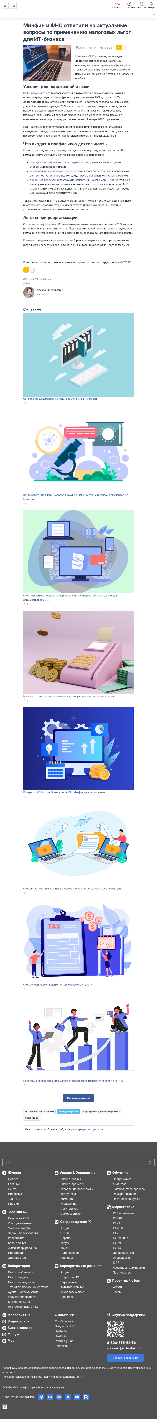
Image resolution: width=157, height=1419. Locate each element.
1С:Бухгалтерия (123, 1213)
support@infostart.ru (124, 1348)
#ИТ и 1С (38, 279)
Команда (66, 1198)
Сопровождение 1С (76, 1222)
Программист (122, 1179)
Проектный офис (126, 1281)
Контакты (61, 1346)
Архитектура (69, 1208)
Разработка (16, 1238)
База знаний (18, 1212)
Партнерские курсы (126, 1198)
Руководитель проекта (129, 1189)
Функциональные (20, 1223)
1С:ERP (117, 1218)
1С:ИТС (65, 1233)
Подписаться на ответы (39, 1111)
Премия (13, 1203)
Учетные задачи (19, 1228)
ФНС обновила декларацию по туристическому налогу (57, 984)
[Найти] (150, 1162)
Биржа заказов (20, 1328)
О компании (64, 1315)
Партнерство (69, 1252)
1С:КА (116, 1223)
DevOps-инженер (124, 1194)
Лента (12, 1189)
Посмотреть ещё (78, 1098)
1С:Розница (120, 1238)
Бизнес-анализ (70, 1179)
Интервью (15, 1194)
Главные (14, 1184)
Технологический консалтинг (28, 1287)
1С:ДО (117, 1248)
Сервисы (66, 1238)
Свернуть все (32, 1118)
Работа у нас (64, 1341)
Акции (64, 1228)
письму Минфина (46, 224)
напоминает (37, 93)
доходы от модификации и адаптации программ (60, 162)
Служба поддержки (128, 1315)
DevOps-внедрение (21, 1282)
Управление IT (70, 1203)
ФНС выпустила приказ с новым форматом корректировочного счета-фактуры (72, 888)
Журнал (14, 1173)
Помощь (60, 1336)
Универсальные (123, 1252)
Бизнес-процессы (72, 1184)
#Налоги (47, 279)
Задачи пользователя (23, 1233)
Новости (14, 1179)
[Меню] (5, 5)
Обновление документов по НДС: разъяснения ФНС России (60, 398)
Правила (61, 1331)
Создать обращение (125, 1357)
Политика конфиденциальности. (63, 1376)
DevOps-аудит (18, 1277)
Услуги (65, 1243)
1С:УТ (116, 1233)
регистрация (79, 1129)
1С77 (116, 1262)
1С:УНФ (118, 1228)
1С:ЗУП (117, 1243)
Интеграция (16, 1252)
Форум (13, 1334)
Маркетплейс (123, 1207)
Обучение (120, 1173)
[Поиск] (13, 5)
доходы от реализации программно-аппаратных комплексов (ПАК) (72, 179)
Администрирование (22, 1248)
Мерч (12, 1341)
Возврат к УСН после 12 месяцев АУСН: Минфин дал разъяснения (64, 792)
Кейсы (64, 1248)
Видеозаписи (18, 1321)
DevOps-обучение (20, 1272)
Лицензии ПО (69, 1277)
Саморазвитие (70, 1213)
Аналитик (119, 1184)
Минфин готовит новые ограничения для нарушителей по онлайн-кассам (68, 696)
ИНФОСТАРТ (122, 262)
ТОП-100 (14, 1198)
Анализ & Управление (77, 1173)
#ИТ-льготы (28, 279)
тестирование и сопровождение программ (56, 171)
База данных (17, 1243)
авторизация (95, 1129)
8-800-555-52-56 (121, 1343)
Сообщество (17, 1257)
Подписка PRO (18, 1218)
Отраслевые (69, 1282)
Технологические (72, 1292)
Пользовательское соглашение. (22, 1376)
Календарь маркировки (129, 1267)
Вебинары (67, 1257)
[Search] (78, 1162)
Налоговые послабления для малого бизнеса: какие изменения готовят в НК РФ (73, 1080)
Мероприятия (19, 1315)
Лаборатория (19, 1266)
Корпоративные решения (80, 1266)
